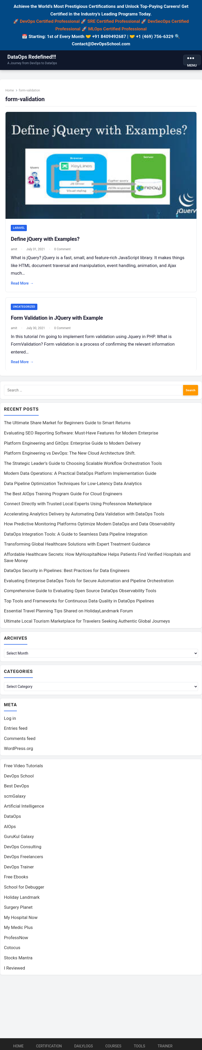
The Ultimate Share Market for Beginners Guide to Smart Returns (67, 425)
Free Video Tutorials (23, 769)
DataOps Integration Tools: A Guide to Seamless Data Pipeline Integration (75, 536)
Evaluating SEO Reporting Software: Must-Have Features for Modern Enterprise (81, 435)
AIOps (10, 830)
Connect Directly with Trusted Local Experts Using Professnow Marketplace (78, 506)
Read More (23, 284)
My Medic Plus (18, 930)
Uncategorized (25, 307)
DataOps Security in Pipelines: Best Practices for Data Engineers (66, 573)
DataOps (12, 819)
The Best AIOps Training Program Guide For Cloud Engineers (63, 496)
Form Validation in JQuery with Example (58, 318)
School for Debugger (24, 890)
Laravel (20, 228)
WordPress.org (18, 752)
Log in (10, 721)
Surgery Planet (18, 910)
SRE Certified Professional (113, 21)
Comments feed (20, 741)
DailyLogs (83, 1046)
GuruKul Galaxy (19, 839)
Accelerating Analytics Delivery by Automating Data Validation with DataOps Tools (84, 516)
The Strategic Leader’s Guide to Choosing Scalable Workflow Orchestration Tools (83, 466)
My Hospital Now (21, 920)
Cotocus (12, 951)
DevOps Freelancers (23, 860)
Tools (139, 1046)
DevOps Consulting (22, 850)
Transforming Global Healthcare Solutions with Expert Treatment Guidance (77, 546)
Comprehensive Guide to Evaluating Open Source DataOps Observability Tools (80, 593)
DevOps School (19, 779)
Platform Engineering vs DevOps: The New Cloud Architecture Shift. (70, 455)
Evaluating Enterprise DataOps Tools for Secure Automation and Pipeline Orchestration (89, 583)
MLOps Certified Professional (117, 28)
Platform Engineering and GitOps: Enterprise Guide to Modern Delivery (72, 445)
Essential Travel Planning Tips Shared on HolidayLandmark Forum (68, 613)
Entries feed (15, 731)
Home (11, 92)
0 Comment (64, 249)
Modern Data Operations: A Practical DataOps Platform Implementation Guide (80, 475)
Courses (113, 1046)
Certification (49, 1046)
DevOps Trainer (19, 870)
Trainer (165, 1046)
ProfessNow (16, 941)
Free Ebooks (16, 880)
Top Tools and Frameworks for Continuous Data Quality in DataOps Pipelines (79, 603)
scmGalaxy (15, 799)
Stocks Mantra (18, 961)
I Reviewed (14, 971)
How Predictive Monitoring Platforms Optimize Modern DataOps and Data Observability (89, 526)
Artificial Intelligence (24, 809)
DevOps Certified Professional (49, 21)
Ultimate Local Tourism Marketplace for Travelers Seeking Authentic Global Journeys (87, 623)
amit (15, 249)
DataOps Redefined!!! (31, 57)
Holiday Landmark (22, 900)
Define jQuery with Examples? (46, 239)
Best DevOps (16, 789)
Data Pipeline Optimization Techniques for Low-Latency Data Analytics (73, 486)
